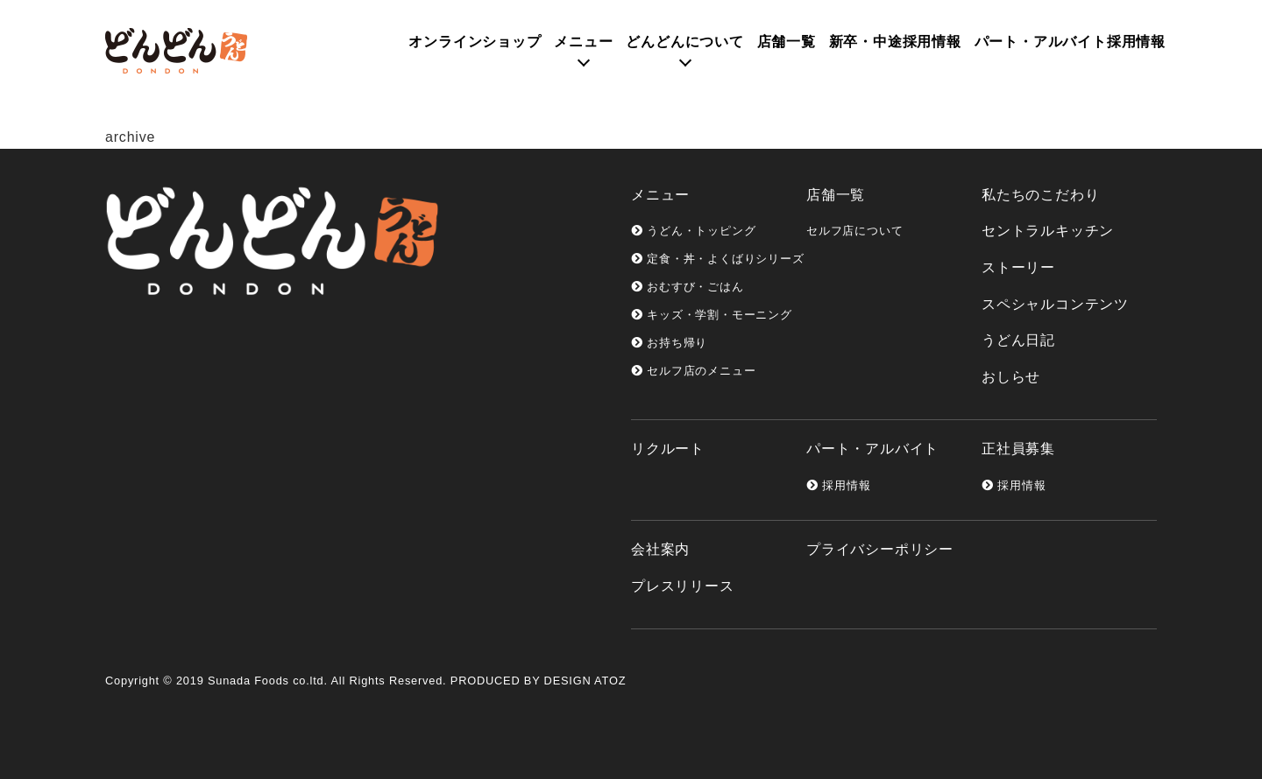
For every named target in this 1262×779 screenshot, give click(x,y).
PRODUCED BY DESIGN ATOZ (538, 680)
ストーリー (1018, 267)
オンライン (474, 41)
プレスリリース (682, 586)
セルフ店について (854, 230)
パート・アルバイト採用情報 (1070, 41)
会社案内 (660, 549)
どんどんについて (684, 41)
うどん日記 (1018, 340)
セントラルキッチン (1048, 230)
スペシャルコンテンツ (1055, 304)
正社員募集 (1018, 448)
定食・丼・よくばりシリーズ (718, 258)
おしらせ (1011, 376)
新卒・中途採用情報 (895, 41)
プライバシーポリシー (880, 549)
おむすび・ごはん (687, 286)
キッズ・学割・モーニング (711, 314)
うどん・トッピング (693, 230)
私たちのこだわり (1040, 194)
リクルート (668, 448)
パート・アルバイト (872, 448)
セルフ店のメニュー (693, 370)
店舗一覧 (786, 41)
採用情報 (838, 485)
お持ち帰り (669, 342)
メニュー (583, 41)
